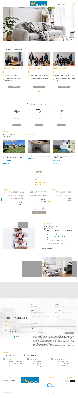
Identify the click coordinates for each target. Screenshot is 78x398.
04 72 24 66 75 (59, 74)
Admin (57, 392)
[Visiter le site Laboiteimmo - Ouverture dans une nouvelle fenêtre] (7, 392)
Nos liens (61, 392)
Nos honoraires (40, 392)
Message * (33, 322)
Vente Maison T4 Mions (63, 364)
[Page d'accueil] (38, 3)
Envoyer (69, 333)
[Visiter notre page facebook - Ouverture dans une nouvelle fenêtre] (1, 198)
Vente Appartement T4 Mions (63, 366)
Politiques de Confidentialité (53, 345)
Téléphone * (58, 310)
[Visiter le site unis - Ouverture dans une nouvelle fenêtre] (67, 381)
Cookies (71, 392)
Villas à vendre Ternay (15, 367)
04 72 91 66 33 (9, 74)
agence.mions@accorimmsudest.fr (39, 78)
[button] (39, 94)
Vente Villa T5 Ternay (63, 362)
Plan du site (46, 392)
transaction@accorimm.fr (12, 78)
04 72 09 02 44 (34, 74)
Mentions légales (52, 392)
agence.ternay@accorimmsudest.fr (64, 78)
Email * (33, 310)
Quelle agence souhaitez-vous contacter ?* (46, 316)
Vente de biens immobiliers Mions (38, 366)
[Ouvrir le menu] (73, 4)
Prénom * (57, 304)
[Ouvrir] (4, 3)
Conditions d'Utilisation (66, 345)
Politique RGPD (66, 392)
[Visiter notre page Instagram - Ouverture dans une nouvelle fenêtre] (1, 200)
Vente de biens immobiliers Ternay (38, 363)
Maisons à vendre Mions (15, 362)
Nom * (32, 304)
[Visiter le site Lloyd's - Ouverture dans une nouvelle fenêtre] (72, 381)
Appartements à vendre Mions (16, 364)
